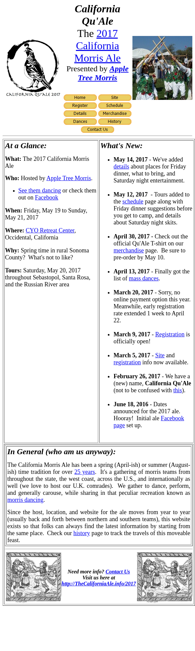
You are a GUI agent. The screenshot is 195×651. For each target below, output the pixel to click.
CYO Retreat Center (50, 230)
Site (159, 355)
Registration (169, 334)
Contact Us (117, 571)
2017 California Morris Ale (97, 45)
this (177, 390)
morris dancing (25, 499)
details (121, 166)
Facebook (46, 197)
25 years (85, 472)
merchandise (128, 250)
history (82, 533)
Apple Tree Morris (103, 73)
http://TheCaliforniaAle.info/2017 (99, 583)
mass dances (143, 278)
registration (127, 362)
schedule (132, 201)
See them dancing (39, 190)
